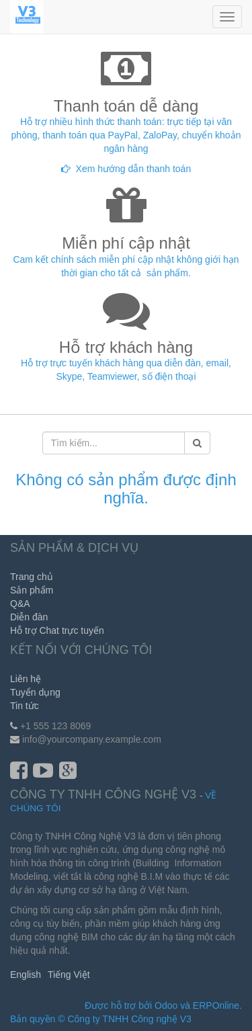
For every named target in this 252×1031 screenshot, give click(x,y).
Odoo (166, 1005)
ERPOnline (216, 1005)
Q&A (20, 603)
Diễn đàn (29, 617)
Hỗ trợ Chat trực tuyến (57, 630)
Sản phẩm (31, 590)
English (25, 974)
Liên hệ (25, 678)
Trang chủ (31, 576)
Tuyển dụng (35, 692)
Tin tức (24, 705)
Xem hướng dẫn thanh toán (134, 168)
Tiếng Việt (69, 974)
